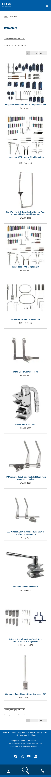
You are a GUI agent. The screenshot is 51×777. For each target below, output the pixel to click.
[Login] (8, 771)
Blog (19, 732)
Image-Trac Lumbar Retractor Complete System (25, 104)
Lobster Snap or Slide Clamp (25, 586)
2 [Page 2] (32, 53)
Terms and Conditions (27, 735)
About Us (6, 732)
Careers (13, 732)
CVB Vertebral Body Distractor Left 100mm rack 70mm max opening (25, 478)
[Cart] (42, 771)
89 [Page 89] (41, 53)
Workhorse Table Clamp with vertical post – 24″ (25, 694)
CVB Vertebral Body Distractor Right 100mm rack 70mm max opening (25, 533)
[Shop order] (14, 38)
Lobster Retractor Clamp (25, 424)
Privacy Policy (42, 732)
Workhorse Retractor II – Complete (25, 319)
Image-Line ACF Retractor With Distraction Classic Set (25, 158)
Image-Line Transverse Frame (25, 372)
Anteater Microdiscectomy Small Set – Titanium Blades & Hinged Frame (25, 640)
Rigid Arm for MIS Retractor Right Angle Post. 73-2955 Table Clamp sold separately (25, 213)
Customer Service (28, 732)
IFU (17, 735)
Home (6, 16)
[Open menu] (47, 6)
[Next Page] (46, 53)
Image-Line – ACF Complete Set (25, 267)
